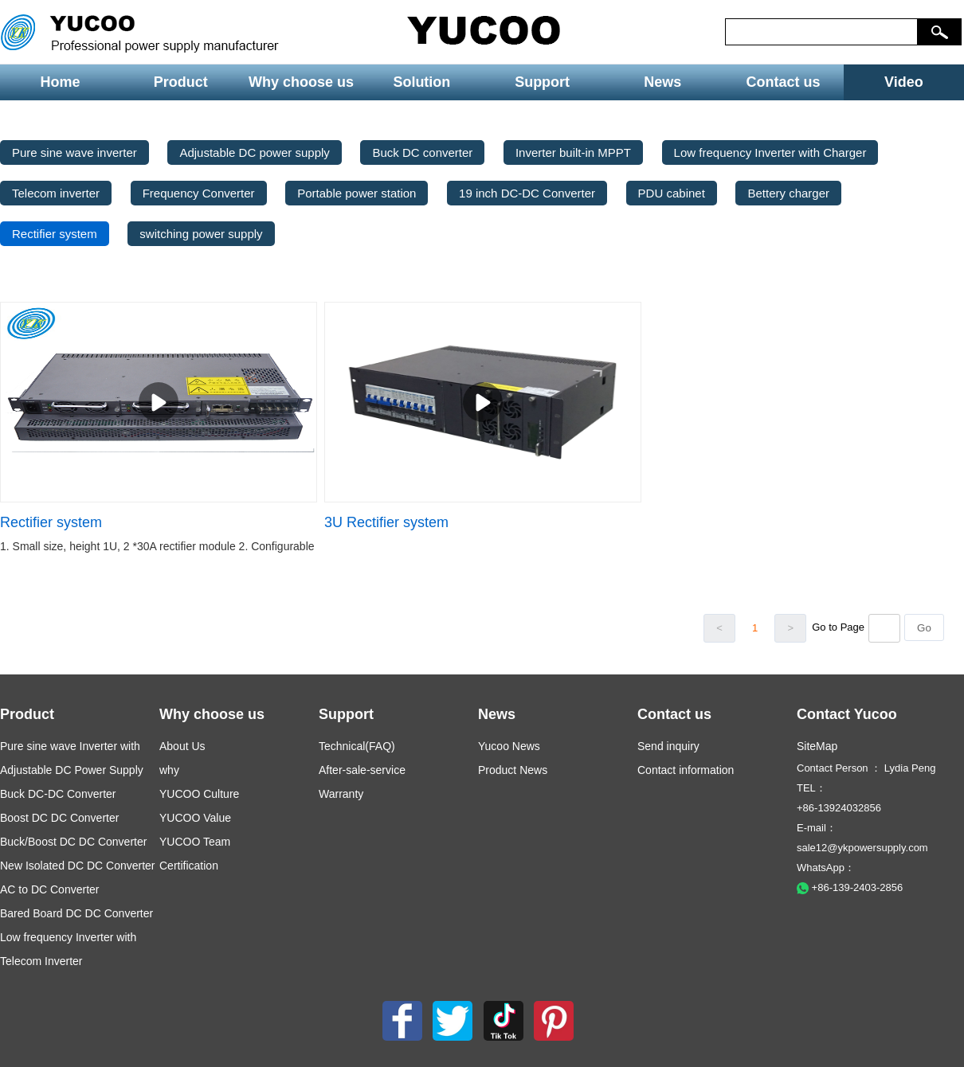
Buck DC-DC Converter (58, 794)
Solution (421, 82)
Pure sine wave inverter (74, 152)
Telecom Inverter (41, 961)
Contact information (685, 770)
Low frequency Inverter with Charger (770, 152)
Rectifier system (54, 233)
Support (542, 82)
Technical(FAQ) (357, 746)
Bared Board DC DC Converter (76, 913)
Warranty (341, 794)
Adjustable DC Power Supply (71, 770)
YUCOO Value (195, 817)
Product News (512, 770)
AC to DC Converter (49, 889)
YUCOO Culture (199, 794)
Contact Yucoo (847, 714)
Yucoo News (509, 746)
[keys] (821, 31)
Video (903, 82)
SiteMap (817, 746)
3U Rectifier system (386, 522)
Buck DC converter (422, 152)
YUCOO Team (194, 841)
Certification (188, 865)
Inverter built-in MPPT (573, 152)
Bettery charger (788, 193)
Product (181, 82)
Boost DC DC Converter (59, 817)
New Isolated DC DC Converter (77, 865)
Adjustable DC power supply (254, 152)
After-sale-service (362, 770)
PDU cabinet (671, 193)
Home (60, 82)
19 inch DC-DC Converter (527, 193)
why (169, 770)
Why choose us (301, 82)
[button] (940, 31)
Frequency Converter (199, 193)
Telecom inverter (56, 193)
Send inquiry (668, 746)
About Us (182, 746)
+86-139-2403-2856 (850, 887)
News (662, 82)
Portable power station (356, 193)
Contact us (784, 82)
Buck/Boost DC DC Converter (73, 841)
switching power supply (200, 233)
